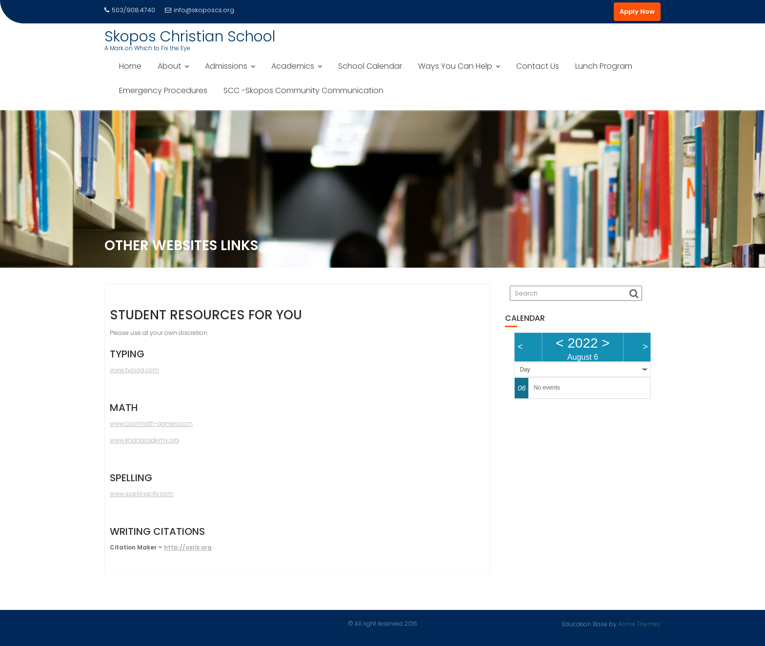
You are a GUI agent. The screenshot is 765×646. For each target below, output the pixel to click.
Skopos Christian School (190, 36)
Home (130, 66)
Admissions (226, 66)
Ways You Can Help (455, 66)
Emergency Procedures (163, 90)
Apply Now (637, 11)
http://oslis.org (188, 550)
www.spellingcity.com (142, 496)
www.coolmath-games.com (151, 426)
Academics (292, 66)
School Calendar (370, 66)
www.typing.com (134, 373)
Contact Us (537, 66)
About (169, 66)
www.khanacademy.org (144, 443)
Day (525, 369)
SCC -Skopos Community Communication (303, 90)
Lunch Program (603, 66)
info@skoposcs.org (199, 10)
